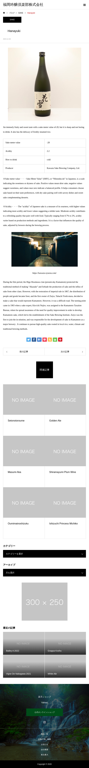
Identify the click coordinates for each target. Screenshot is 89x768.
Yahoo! (44, 702)
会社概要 (44, 750)
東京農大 (44, 755)
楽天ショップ (44, 697)
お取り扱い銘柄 (44, 739)
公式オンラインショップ (45, 712)
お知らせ (44, 744)
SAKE (12, 20)
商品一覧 (44, 734)
